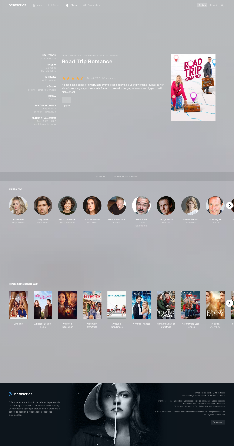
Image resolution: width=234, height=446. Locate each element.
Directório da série (203, 393)
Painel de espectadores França (212, 406)
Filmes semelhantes (126, 176)
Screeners (211, 403)
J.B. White (51, 68)
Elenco (100, 176)
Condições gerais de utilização (197, 401)
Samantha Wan (48, 58)
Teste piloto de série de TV (185, 406)
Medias (201, 403)
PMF (204, 395)
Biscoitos (178, 401)
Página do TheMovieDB (44, 111)
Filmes (73, 55)
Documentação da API (191, 395)
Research (221, 403)
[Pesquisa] (222, 5)
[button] (18, 211)
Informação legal (165, 401)
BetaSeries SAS (189, 403)
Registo (202, 5)
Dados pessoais (218, 401)
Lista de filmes (219, 393)
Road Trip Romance (108, 55)
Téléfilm (92, 55)
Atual (64, 55)
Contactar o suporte (216, 395)
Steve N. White (48, 71)
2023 (82, 55)
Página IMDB (49, 108)
